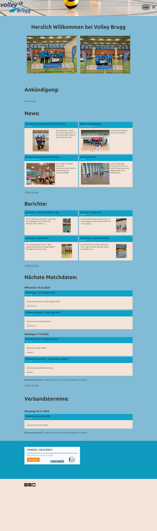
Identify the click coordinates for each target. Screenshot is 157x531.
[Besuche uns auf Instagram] (30, 485)
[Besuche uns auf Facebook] (26, 485)
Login (145, 7)
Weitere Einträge (32, 192)
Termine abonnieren (34, 380)
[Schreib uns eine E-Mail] (33, 485)
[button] (78, 299)
